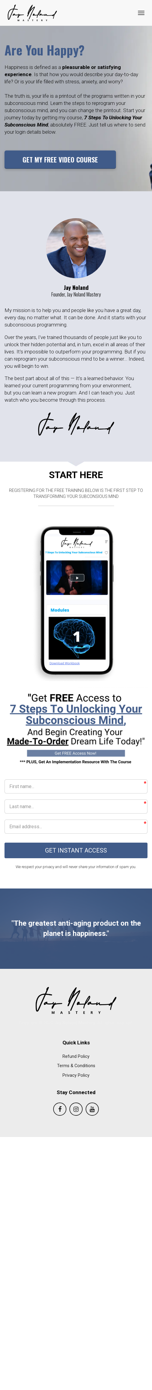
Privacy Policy (76, 1075)
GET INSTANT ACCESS (76, 850)
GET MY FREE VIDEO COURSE (60, 159)
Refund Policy (76, 1056)
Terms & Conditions (76, 1066)
